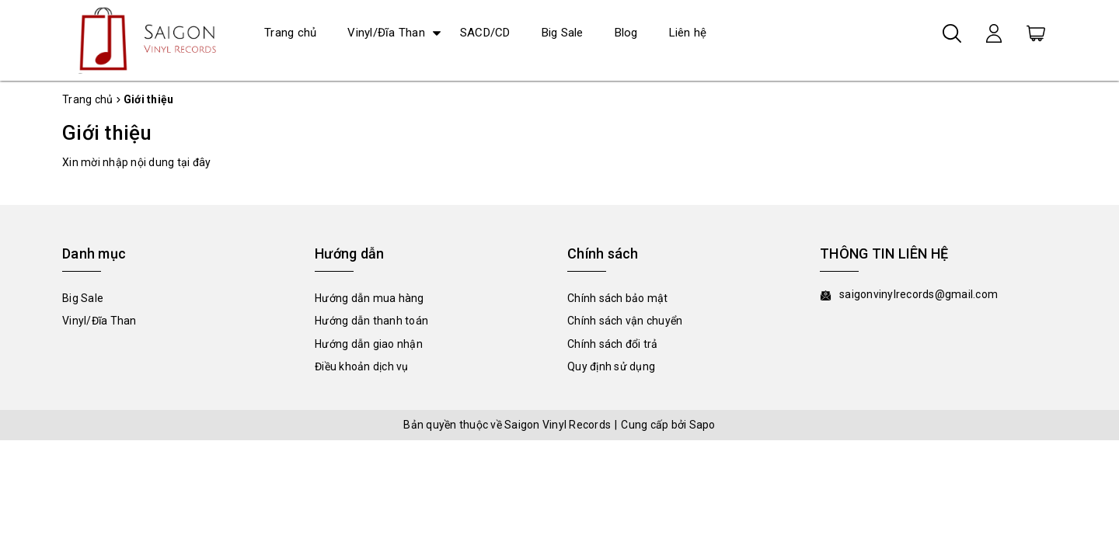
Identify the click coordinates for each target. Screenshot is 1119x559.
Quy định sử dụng (611, 366)
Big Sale (563, 33)
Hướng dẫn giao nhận (369, 344)
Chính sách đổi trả (612, 344)
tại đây (194, 162)
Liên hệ (688, 33)
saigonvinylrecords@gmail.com (918, 294)
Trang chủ (290, 33)
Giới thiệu (107, 132)
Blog (626, 33)
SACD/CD (485, 33)
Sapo (702, 424)
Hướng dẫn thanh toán (371, 320)
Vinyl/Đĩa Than (386, 33)
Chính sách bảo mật (617, 298)
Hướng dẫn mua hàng (369, 298)
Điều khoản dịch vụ (362, 366)
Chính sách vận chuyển (624, 320)
